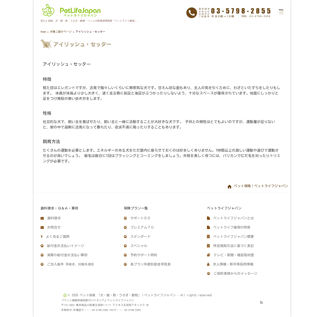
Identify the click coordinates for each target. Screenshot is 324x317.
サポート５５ (137, 218)
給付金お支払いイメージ (62, 245)
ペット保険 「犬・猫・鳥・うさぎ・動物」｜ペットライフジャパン (128, 295)
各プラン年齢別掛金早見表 (147, 264)
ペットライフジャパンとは (230, 218)
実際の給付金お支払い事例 (64, 255)
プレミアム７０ (139, 227)
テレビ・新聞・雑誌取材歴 (230, 255)
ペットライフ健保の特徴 (228, 227)
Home (43, 31)
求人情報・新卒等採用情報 (230, 264)
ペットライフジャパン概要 (230, 236)
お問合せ (50, 227)
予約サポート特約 (140, 255)
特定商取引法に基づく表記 (230, 245)
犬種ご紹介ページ (61, 31)
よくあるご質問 (55, 236)
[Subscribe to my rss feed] (261, 302)
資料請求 (50, 218)
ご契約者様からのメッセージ (232, 273)
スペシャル (135, 245)
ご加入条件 (67, 264)
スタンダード (137, 236)
